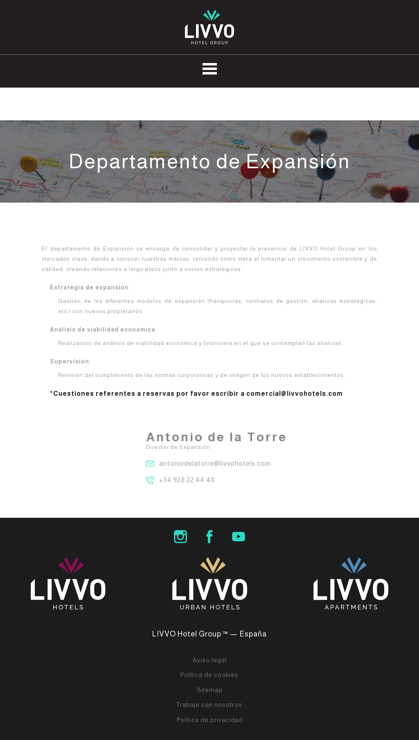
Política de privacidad (210, 720)
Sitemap (210, 690)
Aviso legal (210, 660)
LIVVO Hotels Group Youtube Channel (238, 536)
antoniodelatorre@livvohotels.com (215, 463)
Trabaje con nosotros (209, 705)
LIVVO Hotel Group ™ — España (209, 634)
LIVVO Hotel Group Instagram (180, 536)
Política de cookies (209, 675)
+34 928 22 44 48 (187, 480)
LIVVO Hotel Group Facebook (209, 536)
